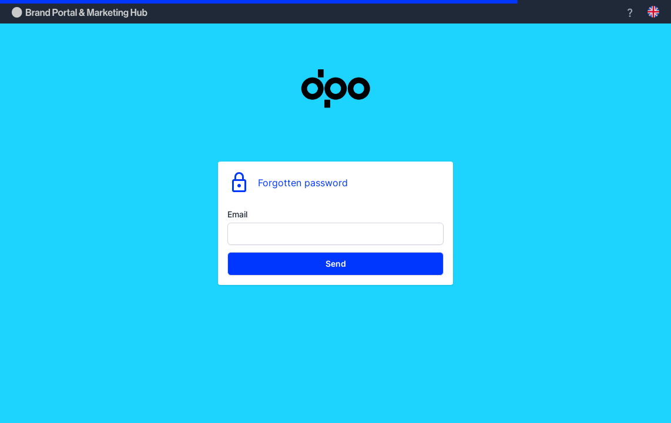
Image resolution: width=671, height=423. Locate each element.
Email (237, 214)
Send (336, 263)
